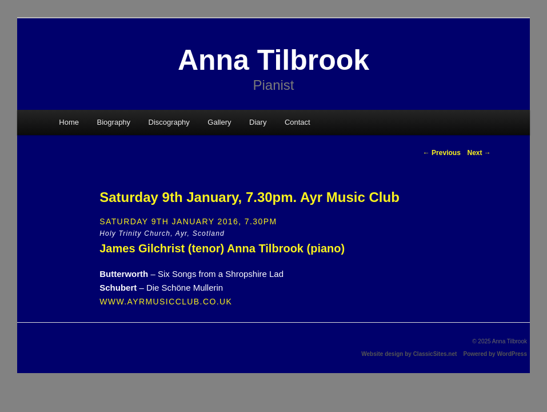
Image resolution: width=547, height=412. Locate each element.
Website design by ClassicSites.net (409, 354)
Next (478, 153)
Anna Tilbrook (273, 60)
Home (69, 122)
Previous (442, 153)
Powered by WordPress (495, 354)
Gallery (219, 122)
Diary (257, 122)
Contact (297, 122)
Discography (169, 122)
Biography (114, 122)
